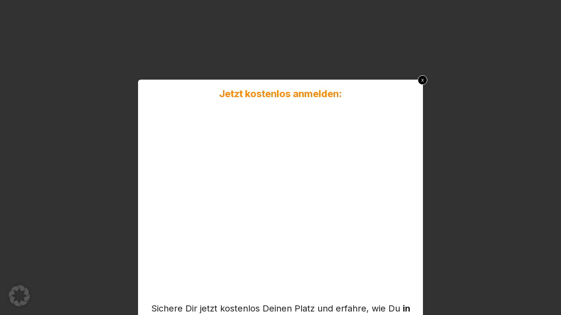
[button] (19, 295)
